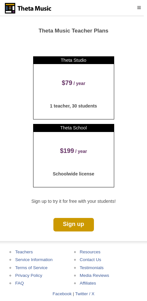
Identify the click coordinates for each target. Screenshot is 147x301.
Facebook (61, 293)
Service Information (33, 259)
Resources (90, 251)
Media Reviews (94, 275)
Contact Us (90, 259)
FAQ (19, 283)
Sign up (73, 224)
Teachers (24, 251)
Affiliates (88, 283)
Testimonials (92, 267)
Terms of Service (31, 267)
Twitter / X (85, 293)
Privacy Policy (28, 275)
